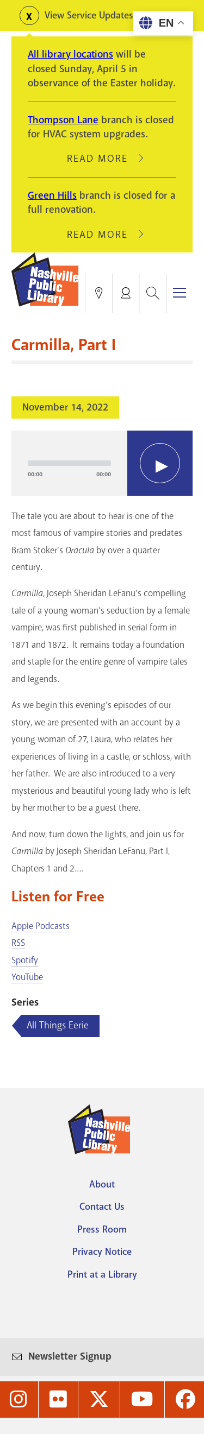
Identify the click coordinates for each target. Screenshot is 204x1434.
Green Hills (52, 195)
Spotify (24, 960)
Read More (102, 158)
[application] (102, 463)
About (102, 1184)
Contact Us (102, 1206)
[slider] (69, 463)
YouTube (27, 977)
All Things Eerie (58, 1025)
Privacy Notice (102, 1252)
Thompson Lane (63, 120)
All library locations (70, 54)
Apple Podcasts (40, 926)
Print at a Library (102, 1274)
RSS (18, 943)
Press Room (102, 1229)
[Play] (160, 463)
